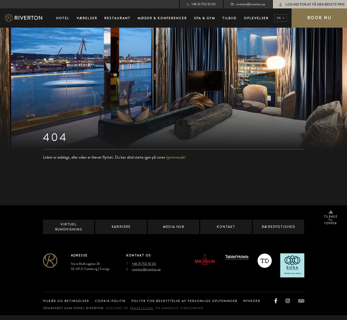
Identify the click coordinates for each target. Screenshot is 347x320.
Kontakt (226, 227)
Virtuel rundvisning (68, 226)
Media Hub (173, 227)
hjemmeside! (176, 157)
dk (279, 18)
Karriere (121, 227)
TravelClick (145, 313)
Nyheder (264, 301)
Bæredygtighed (278, 227)
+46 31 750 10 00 (195, 4)
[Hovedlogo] (28, 18)
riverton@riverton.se (243, 4)
